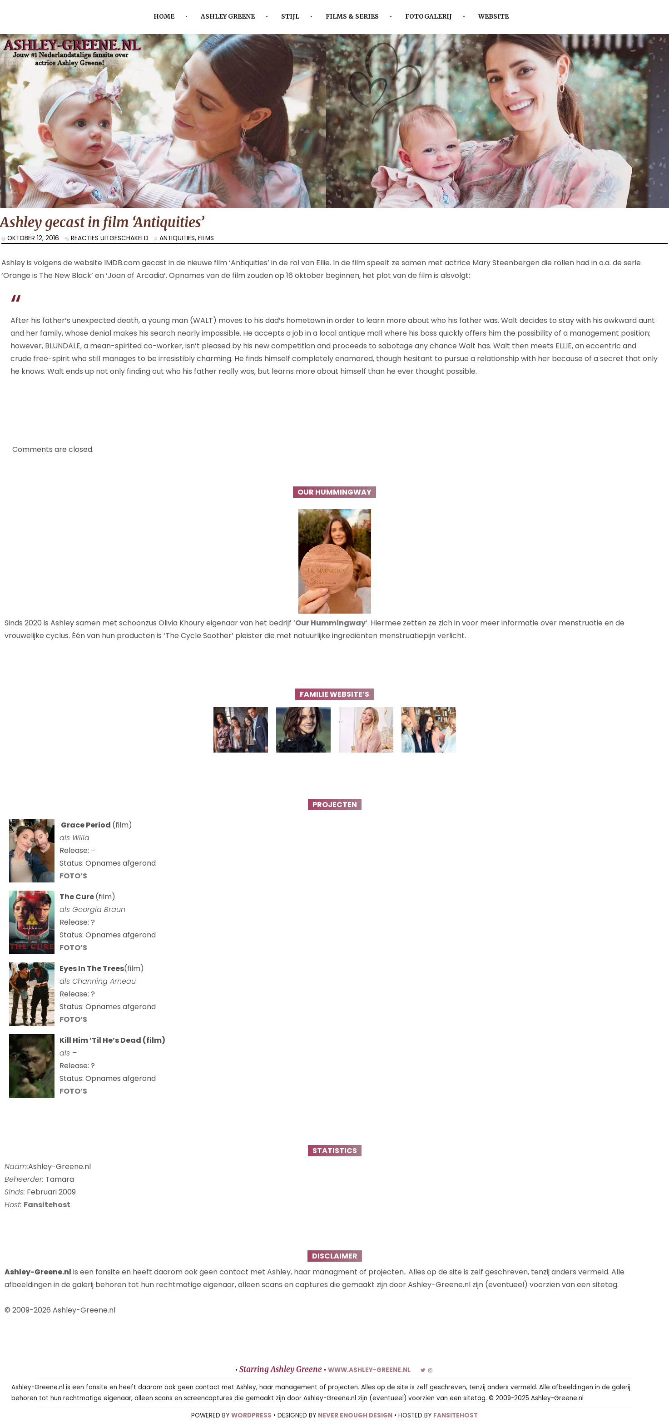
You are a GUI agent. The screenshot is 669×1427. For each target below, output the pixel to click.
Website (493, 16)
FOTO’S (73, 876)
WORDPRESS (251, 1415)
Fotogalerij (428, 16)
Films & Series (352, 16)
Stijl (290, 16)
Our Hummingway (330, 623)
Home (164, 16)
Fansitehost (47, 1204)
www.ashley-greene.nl (369, 1370)
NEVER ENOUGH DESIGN (355, 1415)
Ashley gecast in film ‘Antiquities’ (102, 222)
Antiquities (177, 238)
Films (206, 238)
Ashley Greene (228, 16)
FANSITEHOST (455, 1415)
